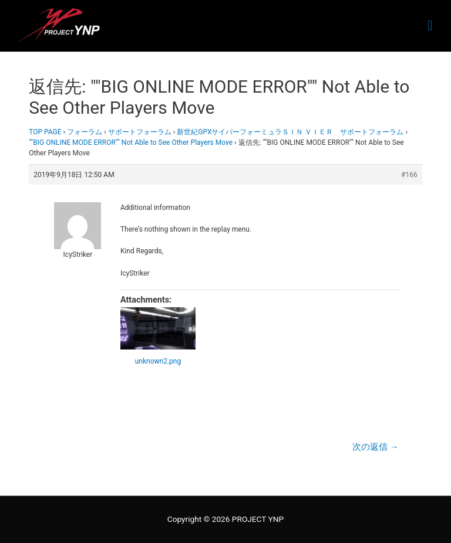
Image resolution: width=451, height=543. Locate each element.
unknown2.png (158, 361)
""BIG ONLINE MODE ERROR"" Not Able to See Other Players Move (131, 142)
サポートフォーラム (139, 132)
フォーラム (84, 132)
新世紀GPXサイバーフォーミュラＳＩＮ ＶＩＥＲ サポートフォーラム (290, 132)
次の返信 (375, 447)
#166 (409, 175)
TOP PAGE (45, 132)
